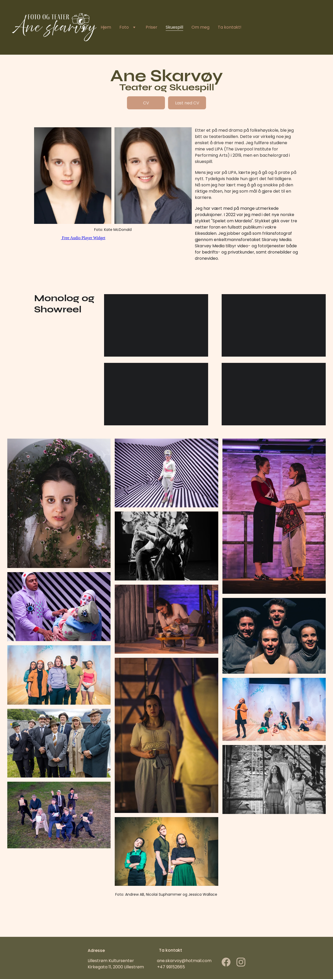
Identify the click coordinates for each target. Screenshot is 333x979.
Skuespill (174, 27)
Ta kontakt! (229, 27)
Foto (124, 27)
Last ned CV (187, 103)
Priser (151, 27)
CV (146, 103)
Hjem (106, 27)
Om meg (200, 27)
